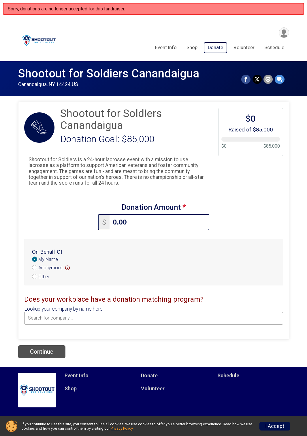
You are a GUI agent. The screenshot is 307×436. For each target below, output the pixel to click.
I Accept (274, 426)
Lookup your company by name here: (63, 309)
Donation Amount (153, 207)
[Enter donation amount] (159, 222)
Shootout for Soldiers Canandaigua (108, 73)
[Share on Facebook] (246, 79)
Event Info (166, 48)
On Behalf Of (47, 252)
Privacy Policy (122, 428)
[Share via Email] (268, 79)
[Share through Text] (280, 79)
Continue (41, 351)
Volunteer (244, 48)
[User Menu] (283, 32)
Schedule (274, 48)
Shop (192, 48)
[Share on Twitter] (257, 79)
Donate (215, 48)
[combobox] (153, 318)
